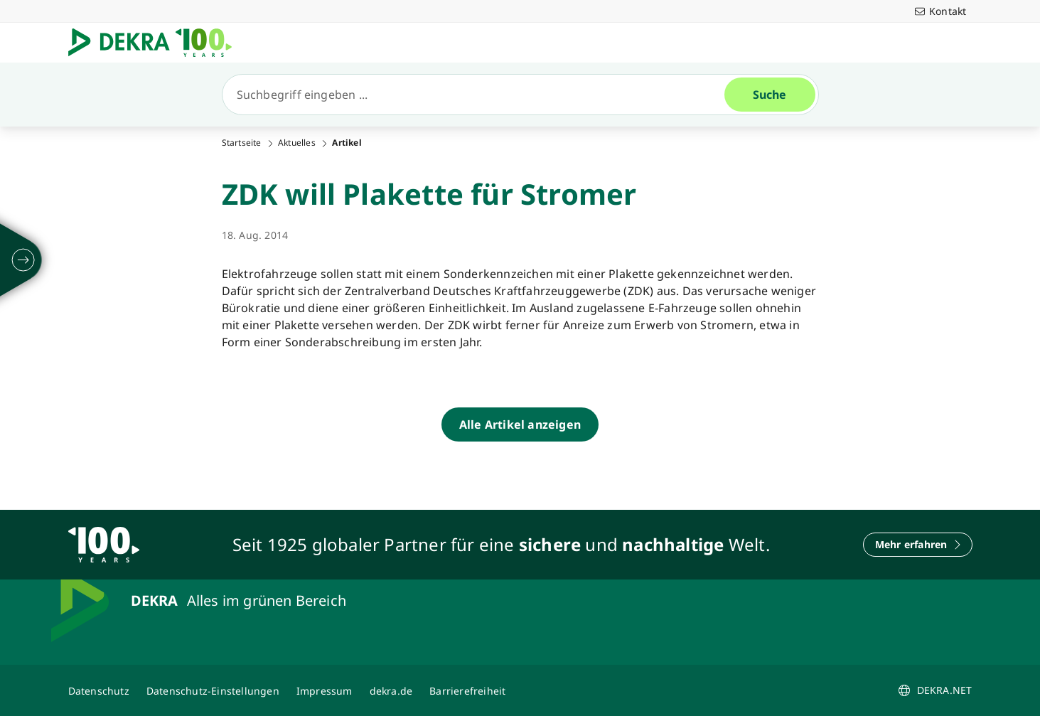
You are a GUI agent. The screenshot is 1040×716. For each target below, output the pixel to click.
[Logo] (155, 43)
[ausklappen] (23, 260)
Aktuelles (297, 143)
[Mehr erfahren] (917, 545)
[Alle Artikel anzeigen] (520, 424)
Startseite (242, 143)
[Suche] (479, 95)
